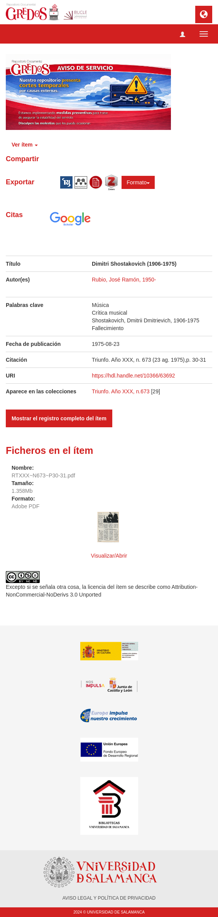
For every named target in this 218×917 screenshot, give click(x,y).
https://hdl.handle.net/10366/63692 (133, 376)
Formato (138, 182)
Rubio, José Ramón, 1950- (124, 279)
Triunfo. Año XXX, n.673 (121, 391)
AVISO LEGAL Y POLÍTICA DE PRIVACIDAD (109, 898)
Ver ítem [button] (25, 145)
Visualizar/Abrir (109, 556)
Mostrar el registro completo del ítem (59, 418)
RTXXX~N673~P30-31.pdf (43, 475)
